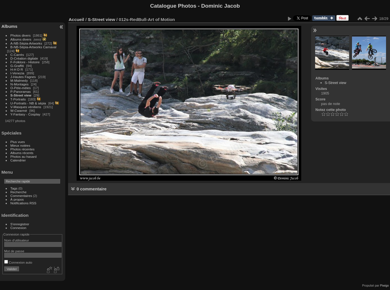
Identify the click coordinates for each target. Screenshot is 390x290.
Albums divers (20, 39)
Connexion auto (18, 262)
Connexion (18, 228)
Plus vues (17, 142)
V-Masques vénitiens (25, 107)
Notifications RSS (23, 203)
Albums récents (21, 153)
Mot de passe (14, 251)
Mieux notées (20, 145)
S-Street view (20, 95)
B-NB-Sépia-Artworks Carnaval (33, 47)
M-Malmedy (19, 80)
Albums (9, 26)
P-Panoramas (20, 91)
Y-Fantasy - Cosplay (25, 114)
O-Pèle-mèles (20, 88)
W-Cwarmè (18, 110)
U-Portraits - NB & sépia (28, 103)
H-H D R (16, 69)
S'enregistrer (19, 224)
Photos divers (20, 35)
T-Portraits (18, 99)
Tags (14, 188)
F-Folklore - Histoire (25, 62)
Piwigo (384, 285)
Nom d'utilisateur (16, 240)
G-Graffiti (17, 66)
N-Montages (19, 84)
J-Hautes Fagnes (23, 77)
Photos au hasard (23, 156)
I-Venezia (17, 73)
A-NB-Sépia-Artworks (26, 43)
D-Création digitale (24, 58)
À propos (17, 199)
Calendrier (18, 160)
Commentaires (21, 195)
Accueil (76, 19)
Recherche (18, 192)
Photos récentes (22, 149)
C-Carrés (17, 54)
